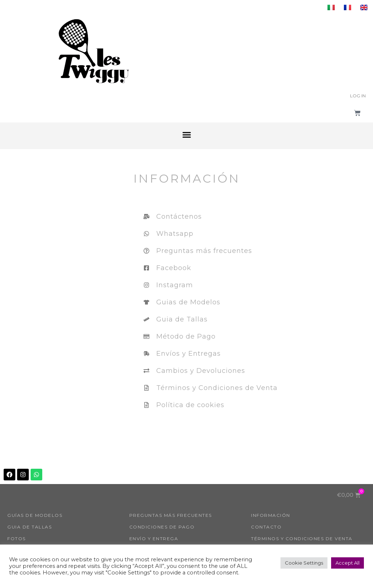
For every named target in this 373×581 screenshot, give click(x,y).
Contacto (266, 527)
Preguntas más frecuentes (170, 515)
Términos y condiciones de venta (302, 538)
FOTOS (16, 538)
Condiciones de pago (162, 527)
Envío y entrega (153, 538)
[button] (186, 135)
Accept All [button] (347, 563)
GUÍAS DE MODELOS (34, 515)
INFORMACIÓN (270, 515)
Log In (358, 95)
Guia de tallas (29, 527)
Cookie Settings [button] (304, 563)
